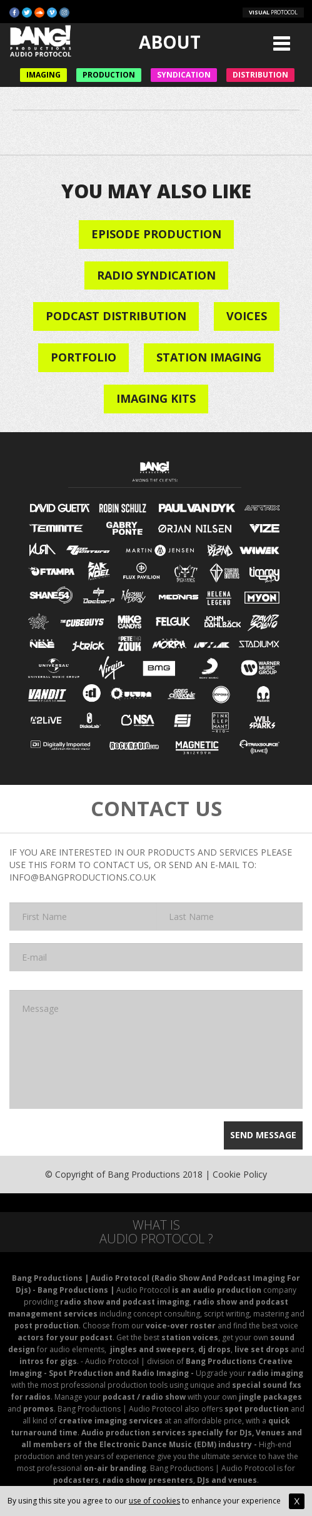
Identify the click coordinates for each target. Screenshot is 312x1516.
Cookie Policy (240, 1174)
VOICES (246, 315)
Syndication (184, 74)
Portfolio (83, 357)
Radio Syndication (156, 275)
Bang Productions (144, 1174)
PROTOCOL (273, 12)
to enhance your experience (242, 1500)
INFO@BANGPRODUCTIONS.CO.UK (82, 877)
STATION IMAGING (208, 357)
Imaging (43, 74)
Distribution (260, 74)
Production (109, 74)
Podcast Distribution (116, 315)
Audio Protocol (143, 1290)
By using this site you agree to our (68, 1500)
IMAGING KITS (156, 398)
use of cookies (154, 1500)
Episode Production (156, 233)
